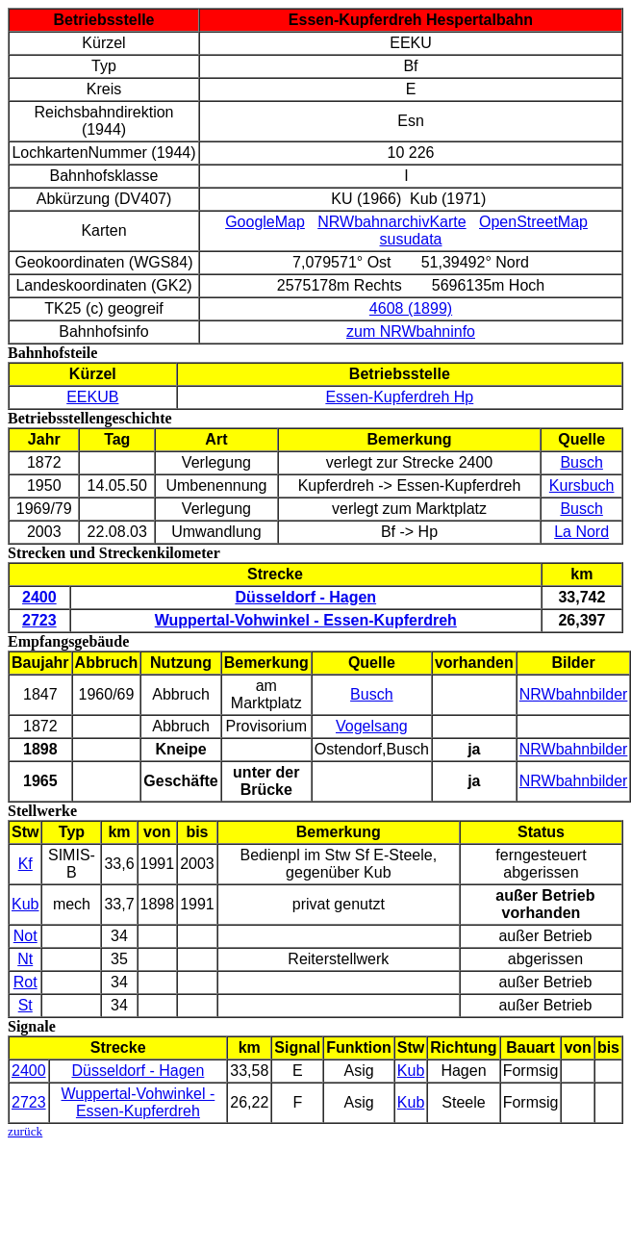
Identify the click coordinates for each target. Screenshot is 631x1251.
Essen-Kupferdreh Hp (399, 397)
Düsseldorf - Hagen (137, 1070)
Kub (25, 904)
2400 (29, 1070)
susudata (411, 239)
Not (25, 936)
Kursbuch (582, 485)
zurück (25, 1131)
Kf (25, 863)
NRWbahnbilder (573, 694)
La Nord (581, 531)
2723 (29, 1102)
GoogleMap (265, 222)
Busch (581, 462)
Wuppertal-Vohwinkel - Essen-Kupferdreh (138, 1102)
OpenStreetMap (533, 222)
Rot (25, 982)
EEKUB (92, 397)
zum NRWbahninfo (410, 331)
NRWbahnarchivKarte (391, 222)
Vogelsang (372, 726)
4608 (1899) (410, 308)
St (25, 1005)
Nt (25, 959)
